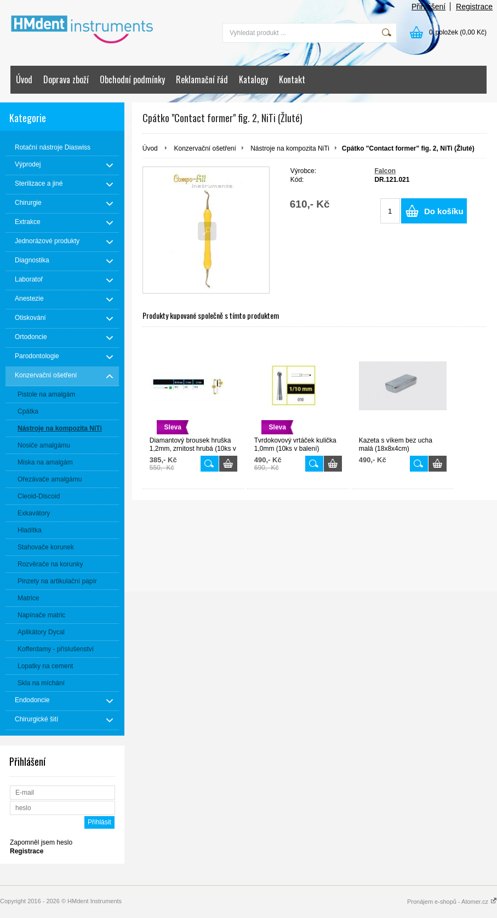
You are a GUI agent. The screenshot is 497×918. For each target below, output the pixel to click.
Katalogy (253, 79)
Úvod (24, 79)
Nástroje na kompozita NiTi (289, 148)
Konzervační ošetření (205, 148)
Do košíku (444, 211)
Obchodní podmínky (132, 79)
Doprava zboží (66, 79)
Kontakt (292, 79)
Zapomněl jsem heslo (41, 842)
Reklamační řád (202, 79)
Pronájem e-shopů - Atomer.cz (452, 901)
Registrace (474, 6)
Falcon (385, 171)
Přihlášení (428, 6)
